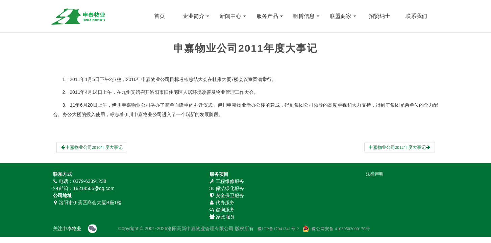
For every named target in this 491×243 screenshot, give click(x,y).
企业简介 (196, 16)
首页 (159, 16)
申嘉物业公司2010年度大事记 (92, 147)
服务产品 (269, 16)
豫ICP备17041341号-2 (278, 228)
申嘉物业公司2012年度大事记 (400, 147)
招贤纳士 (379, 16)
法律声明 (375, 174)
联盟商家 (343, 16)
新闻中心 (233, 16)
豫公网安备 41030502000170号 (341, 228)
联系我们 (416, 16)
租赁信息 (306, 16)
